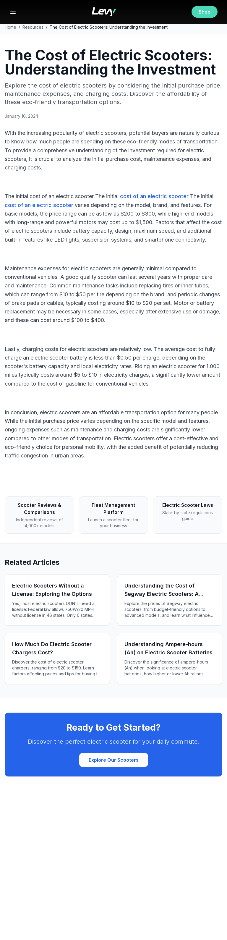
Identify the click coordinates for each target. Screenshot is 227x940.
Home (10, 27)
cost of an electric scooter (154, 196)
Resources (32, 27)
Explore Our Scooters (114, 760)
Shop (204, 12)
